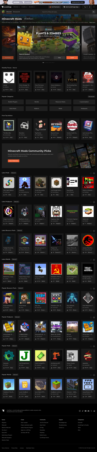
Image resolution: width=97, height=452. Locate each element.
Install (72, 57)
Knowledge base (63, 422)
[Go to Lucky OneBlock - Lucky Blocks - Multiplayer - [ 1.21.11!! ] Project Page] (25, 388)
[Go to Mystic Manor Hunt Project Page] (25, 272)
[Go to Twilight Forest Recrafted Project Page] (9, 244)
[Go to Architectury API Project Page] (56, 359)
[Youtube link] (85, 411)
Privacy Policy (15, 448)
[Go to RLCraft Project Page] (72, 330)
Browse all (91, 96)
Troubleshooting (62, 425)
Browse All (16, 12)
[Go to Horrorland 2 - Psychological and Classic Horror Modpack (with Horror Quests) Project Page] (88, 81)
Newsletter (42, 430)
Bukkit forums (43, 435)
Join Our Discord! (44, 422)
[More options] (93, 6)
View (59, 57)
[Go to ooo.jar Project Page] (9, 81)
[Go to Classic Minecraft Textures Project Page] (72, 244)
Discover (9, 12)
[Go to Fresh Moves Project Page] (25, 301)
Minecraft (4, 425)
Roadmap (42, 432)
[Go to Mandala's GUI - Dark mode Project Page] (56, 301)
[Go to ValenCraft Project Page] (88, 215)
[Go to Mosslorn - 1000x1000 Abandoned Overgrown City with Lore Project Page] (72, 388)
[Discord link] (88, 411)
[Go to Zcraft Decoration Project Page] (41, 186)
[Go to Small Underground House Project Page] (72, 272)
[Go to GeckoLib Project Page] (9, 359)
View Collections (13, 160)
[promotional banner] (48, 2)
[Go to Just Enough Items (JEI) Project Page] (25, 359)
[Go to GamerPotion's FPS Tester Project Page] (88, 388)
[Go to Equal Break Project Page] (72, 186)
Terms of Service (5, 448)
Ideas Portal (42, 425)
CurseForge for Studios (83, 425)
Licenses (22, 448)
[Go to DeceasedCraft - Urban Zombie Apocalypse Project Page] (41, 330)
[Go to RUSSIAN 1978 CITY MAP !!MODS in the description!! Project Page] (56, 272)
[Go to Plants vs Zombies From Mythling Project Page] (88, 186)
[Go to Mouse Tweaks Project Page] (72, 359)
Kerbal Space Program (7, 435)
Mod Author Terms (30, 448)
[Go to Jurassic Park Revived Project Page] (88, 244)
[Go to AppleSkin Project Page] (88, 359)
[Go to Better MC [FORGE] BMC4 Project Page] (56, 330)
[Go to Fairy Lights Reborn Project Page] (9, 186)
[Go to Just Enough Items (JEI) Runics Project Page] (56, 186)
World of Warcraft (6, 427)
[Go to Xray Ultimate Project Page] (72, 301)
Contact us (61, 427)
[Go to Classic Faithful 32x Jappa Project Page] (25, 244)
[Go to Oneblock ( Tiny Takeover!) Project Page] (9, 388)
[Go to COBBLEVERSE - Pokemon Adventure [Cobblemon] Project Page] (25, 330)
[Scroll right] (94, 173)
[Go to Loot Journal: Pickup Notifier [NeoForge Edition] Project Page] (88, 129)
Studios (32, 7)
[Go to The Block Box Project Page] (9, 129)
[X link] (91, 411)
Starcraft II (4, 432)
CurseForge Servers (44, 437)
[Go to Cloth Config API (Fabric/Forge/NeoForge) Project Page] (41, 359)
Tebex (79, 427)
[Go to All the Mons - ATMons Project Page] (88, 330)
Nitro (79, 430)
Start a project (24, 422)
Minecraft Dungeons (7, 437)
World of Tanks (5, 440)
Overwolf (80, 422)
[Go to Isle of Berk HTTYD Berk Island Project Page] (41, 388)
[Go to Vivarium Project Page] (25, 186)
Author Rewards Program (27, 427)
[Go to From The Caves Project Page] (41, 81)
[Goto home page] (7, 7)
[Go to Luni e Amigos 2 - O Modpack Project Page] (41, 215)
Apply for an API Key (26, 430)
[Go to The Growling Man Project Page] (72, 81)
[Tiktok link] (83, 411)
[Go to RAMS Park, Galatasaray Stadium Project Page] (9, 272)
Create (24, 7)
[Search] (93, 11)
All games (4, 422)
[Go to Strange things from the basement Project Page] (88, 272)
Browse (17, 7)
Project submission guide (26, 425)
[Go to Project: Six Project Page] (56, 244)
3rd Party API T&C (25, 432)
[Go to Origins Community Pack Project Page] (9, 215)
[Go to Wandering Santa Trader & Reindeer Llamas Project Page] (41, 244)
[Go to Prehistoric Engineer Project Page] (72, 215)
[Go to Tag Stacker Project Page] (41, 129)
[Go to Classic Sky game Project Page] (41, 272)
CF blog (41, 427)
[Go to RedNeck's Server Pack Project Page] (25, 215)
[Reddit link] (94, 411)
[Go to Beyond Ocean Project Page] (56, 129)
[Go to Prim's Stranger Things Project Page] (25, 81)
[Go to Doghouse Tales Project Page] (56, 215)
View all (13, 173)
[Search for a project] (66, 12)
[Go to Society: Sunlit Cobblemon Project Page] (72, 129)
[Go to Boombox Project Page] (25, 129)
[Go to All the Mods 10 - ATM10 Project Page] (9, 330)
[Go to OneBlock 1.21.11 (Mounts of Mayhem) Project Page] (56, 388)
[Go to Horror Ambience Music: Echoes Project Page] (56, 81)
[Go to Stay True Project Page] (41, 301)
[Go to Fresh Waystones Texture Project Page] (88, 301)
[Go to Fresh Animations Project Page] (9, 301)
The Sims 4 (4, 430)
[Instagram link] (80, 411)
